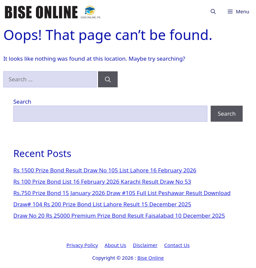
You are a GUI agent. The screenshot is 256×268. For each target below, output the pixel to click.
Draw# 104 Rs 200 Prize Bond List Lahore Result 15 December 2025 (102, 204)
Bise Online (150, 257)
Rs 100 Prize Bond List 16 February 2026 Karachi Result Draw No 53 (102, 181)
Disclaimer (145, 245)
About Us (115, 245)
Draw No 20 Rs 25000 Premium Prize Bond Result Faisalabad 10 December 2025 (119, 215)
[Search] (108, 79)
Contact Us (177, 245)
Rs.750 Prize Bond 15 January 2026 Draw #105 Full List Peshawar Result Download (122, 193)
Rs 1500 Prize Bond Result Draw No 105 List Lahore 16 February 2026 (104, 170)
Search (22, 101)
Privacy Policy (82, 245)
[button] (213, 11)
